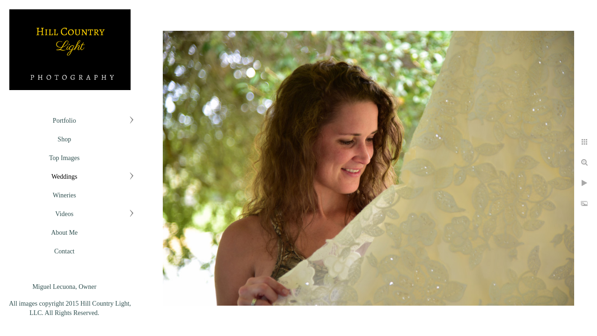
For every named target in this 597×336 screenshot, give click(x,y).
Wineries (64, 195)
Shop (64, 139)
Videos (65, 213)
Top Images (64, 157)
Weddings (64, 176)
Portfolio (64, 120)
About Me (64, 232)
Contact (64, 251)
